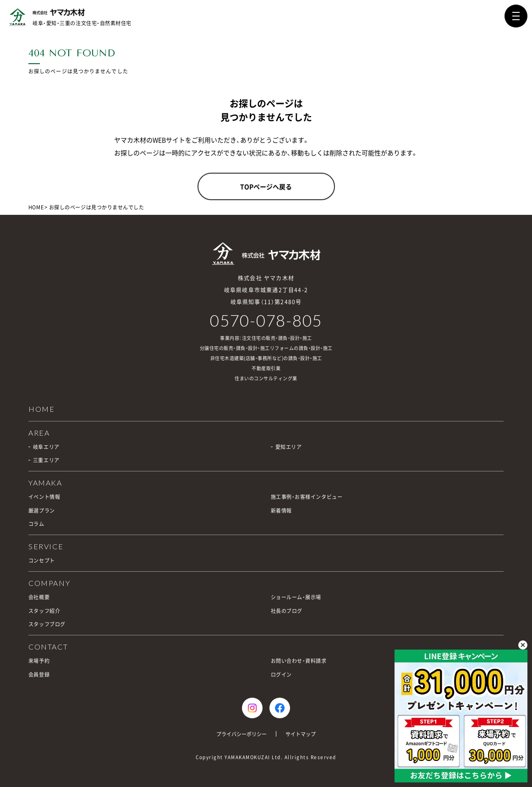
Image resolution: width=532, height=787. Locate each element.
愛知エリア (288, 446)
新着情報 (281, 510)
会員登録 (38, 674)
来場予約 (38, 660)
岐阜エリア (46, 446)
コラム (36, 523)
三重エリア (46, 460)
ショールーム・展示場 (296, 597)
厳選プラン (41, 510)
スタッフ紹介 (44, 610)
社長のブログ (286, 610)
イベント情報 (44, 496)
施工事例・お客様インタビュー (307, 496)
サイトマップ (300, 734)
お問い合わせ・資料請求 (299, 660)
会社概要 (38, 597)
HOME (36, 207)
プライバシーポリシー (241, 734)
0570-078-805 (266, 320)
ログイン (281, 674)
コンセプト (41, 560)
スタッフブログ (47, 624)
